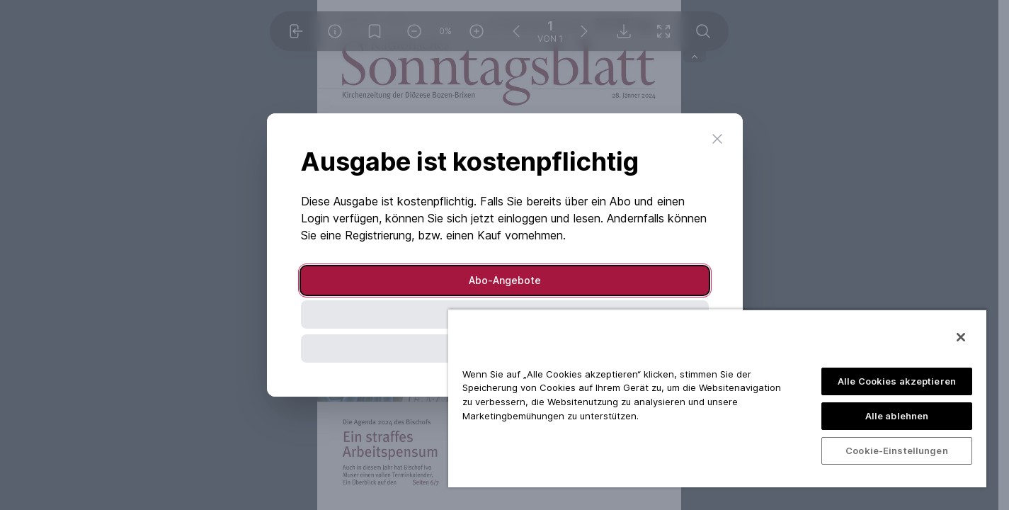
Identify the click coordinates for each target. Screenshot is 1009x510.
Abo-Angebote (505, 280)
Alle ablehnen (897, 415)
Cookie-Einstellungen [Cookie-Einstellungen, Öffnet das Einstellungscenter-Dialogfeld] (896, 450)
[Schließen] (960, 337)
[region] (717, 398)
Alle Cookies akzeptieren (897, 381)
